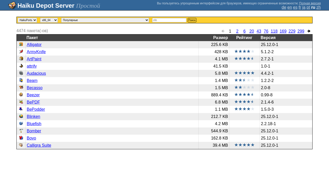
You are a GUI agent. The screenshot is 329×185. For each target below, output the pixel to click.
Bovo (31, 138)
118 (274, 31)
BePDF (33, 102)
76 (266, 31)
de (284, 7)
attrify (32, 66)
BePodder (36, 109)
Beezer (33, 95)
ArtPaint (34, 59)
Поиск (192, 20)
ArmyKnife (36, 52)
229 (292, 31)
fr (300, 7)
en (289, 7)
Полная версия (310, 3)
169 (283, 31)
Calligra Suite (39, 145)
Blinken (33, 116)
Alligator (34, 44)
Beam (32, 80)
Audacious (36, 73)
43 (259, 31)
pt (308, 7)
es (295, 7)
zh (318, 7)
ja (303, 7)
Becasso (34, 88)
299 (300, 31)
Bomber (34, 131)
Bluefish (34, 124)
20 (251, 31)
